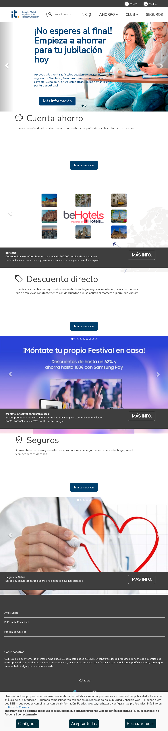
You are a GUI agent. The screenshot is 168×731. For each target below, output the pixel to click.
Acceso (153, 3)
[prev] (6, 66)
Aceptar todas (84, 723)
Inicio (86, 14)
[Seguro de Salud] (141, 579)
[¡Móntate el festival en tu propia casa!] (141, 416)
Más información (57, 101)
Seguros (154, 14)
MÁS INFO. (142, 255)
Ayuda (133, 3)
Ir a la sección (84, 165)
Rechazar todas (140, 723)
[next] (161, 66)
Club (132, 14)
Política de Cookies (17, 707)
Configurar (27, 723)
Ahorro (108, 14)
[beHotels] (141, 255)
